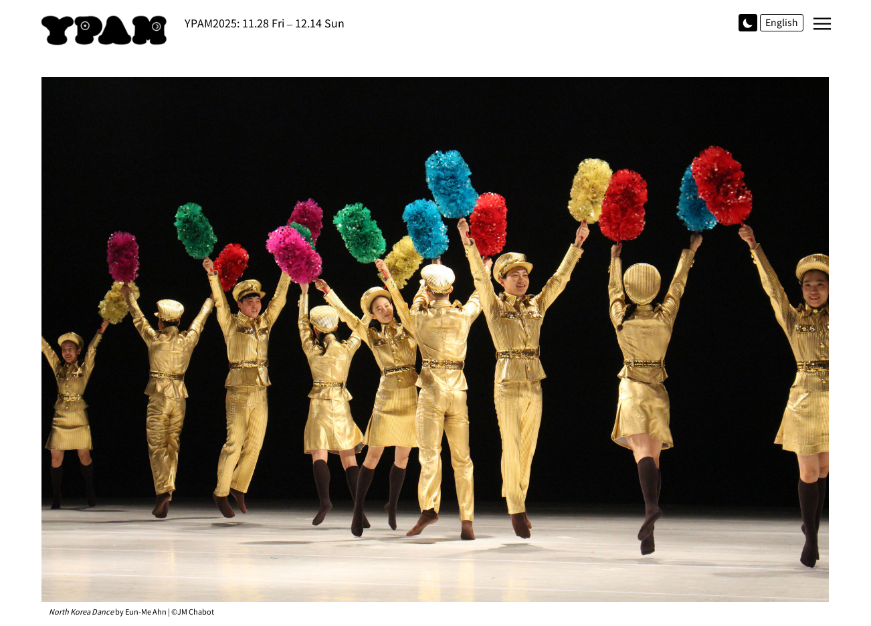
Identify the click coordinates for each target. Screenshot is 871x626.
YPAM (107, 30)
